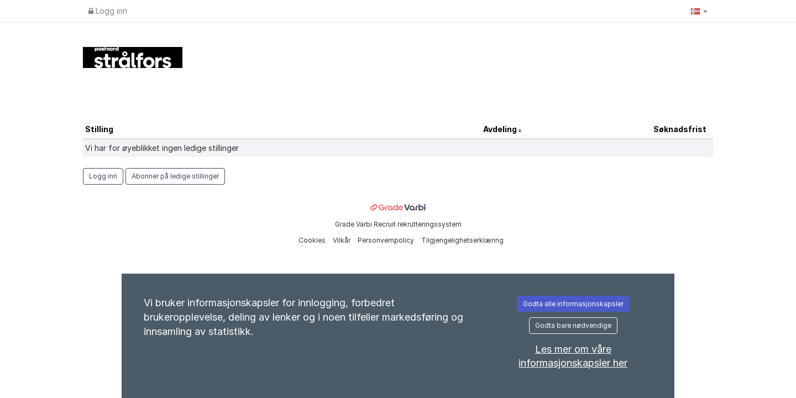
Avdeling (501, 129)
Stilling (99, 129)
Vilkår (342, 240)
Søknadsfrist (679, 129)
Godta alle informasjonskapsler (573, 304)
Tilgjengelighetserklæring (462, 240)
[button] (699, 11)
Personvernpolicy (387, 240)
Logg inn (107, 10)
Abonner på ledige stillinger (175, 176)
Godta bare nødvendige (573, 325)
